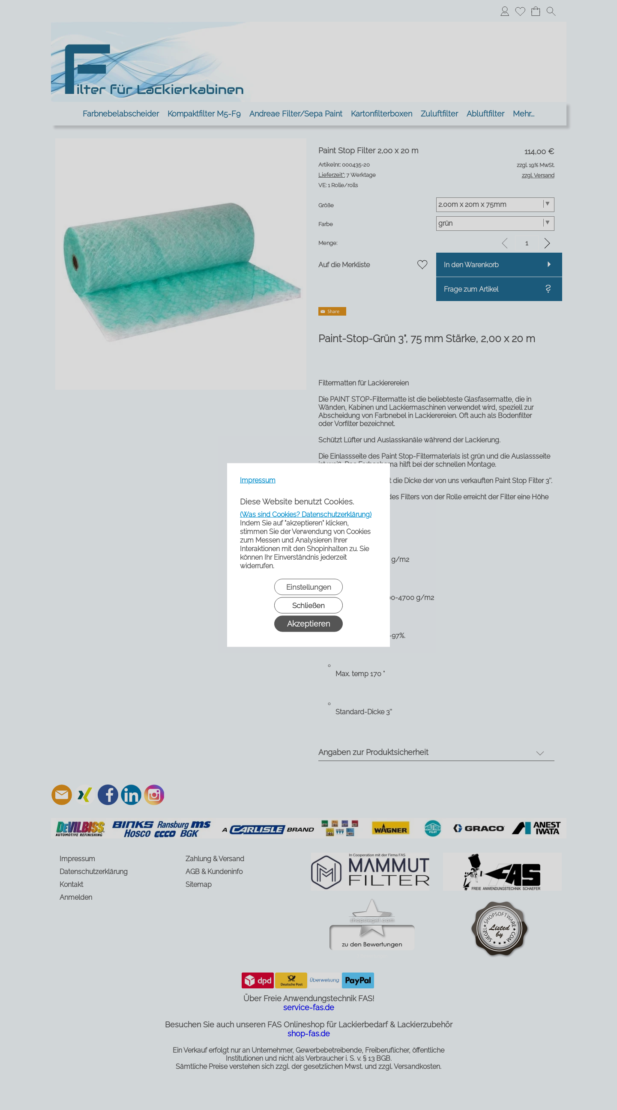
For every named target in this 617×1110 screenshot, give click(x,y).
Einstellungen (308, 587)
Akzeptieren (308, 623)
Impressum (258, 480)
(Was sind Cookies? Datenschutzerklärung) (305, 514)
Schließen (308, 605)
